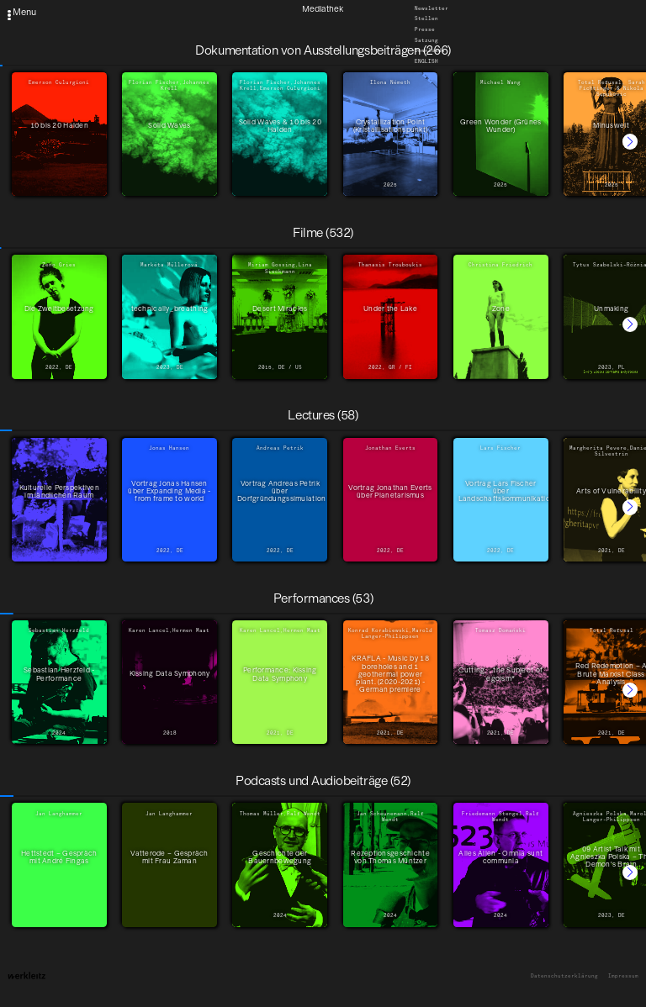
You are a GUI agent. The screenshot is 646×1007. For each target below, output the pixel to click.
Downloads (430, 51)
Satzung (426, 40)
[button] (630, 141)
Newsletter (431, 8)
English (426, 61)
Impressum (623, 976)
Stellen (426, 19)
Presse (425, 29)
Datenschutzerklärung (564, 976)
